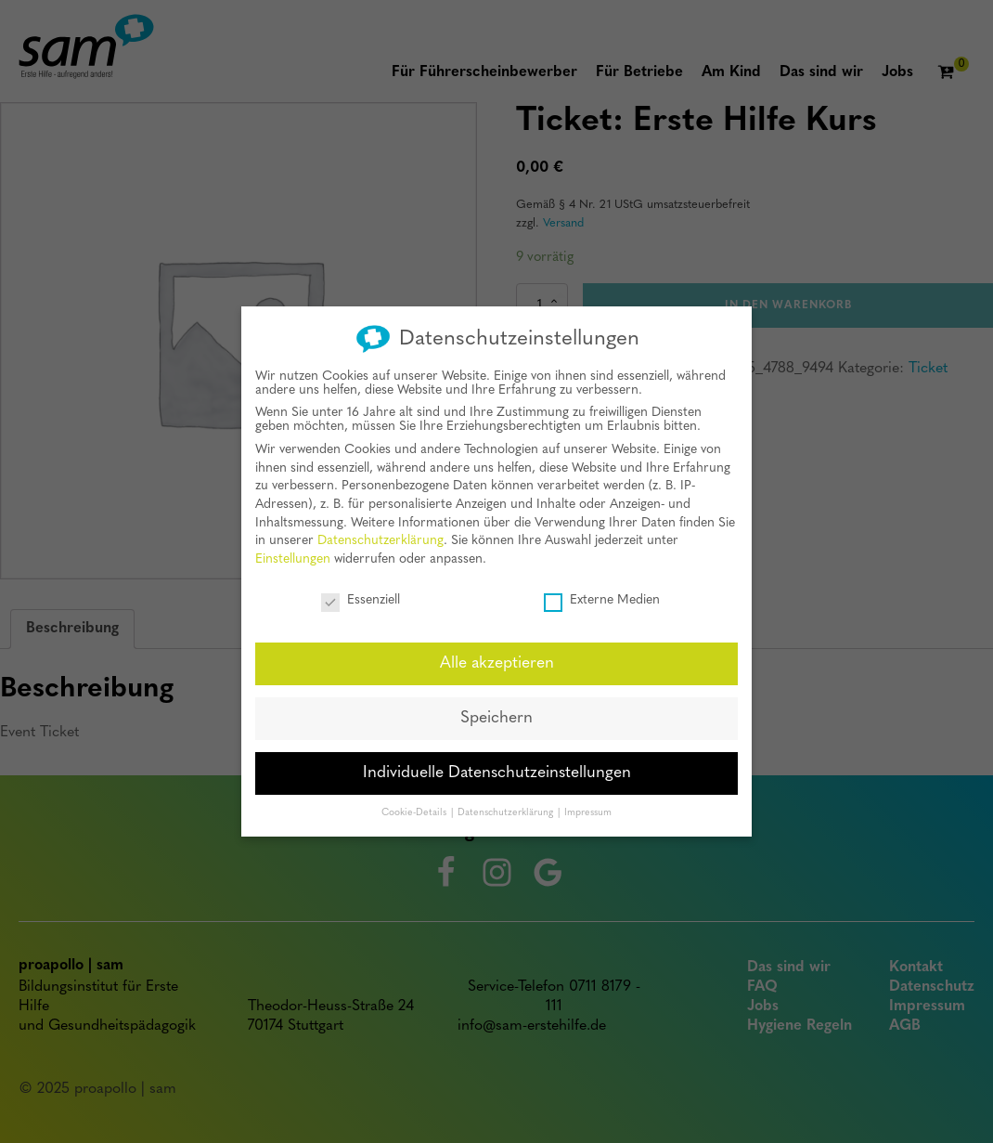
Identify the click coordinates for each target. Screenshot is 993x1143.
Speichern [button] (496, 713)
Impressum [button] (588, 807)
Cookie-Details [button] (415, 807)
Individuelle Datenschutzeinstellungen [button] (497, 767)
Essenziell (360, 595)
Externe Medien (602, 595)
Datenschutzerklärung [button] (507, 807)
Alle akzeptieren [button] (497, 658)
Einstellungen (292, 554)
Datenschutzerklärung (380, 535)
